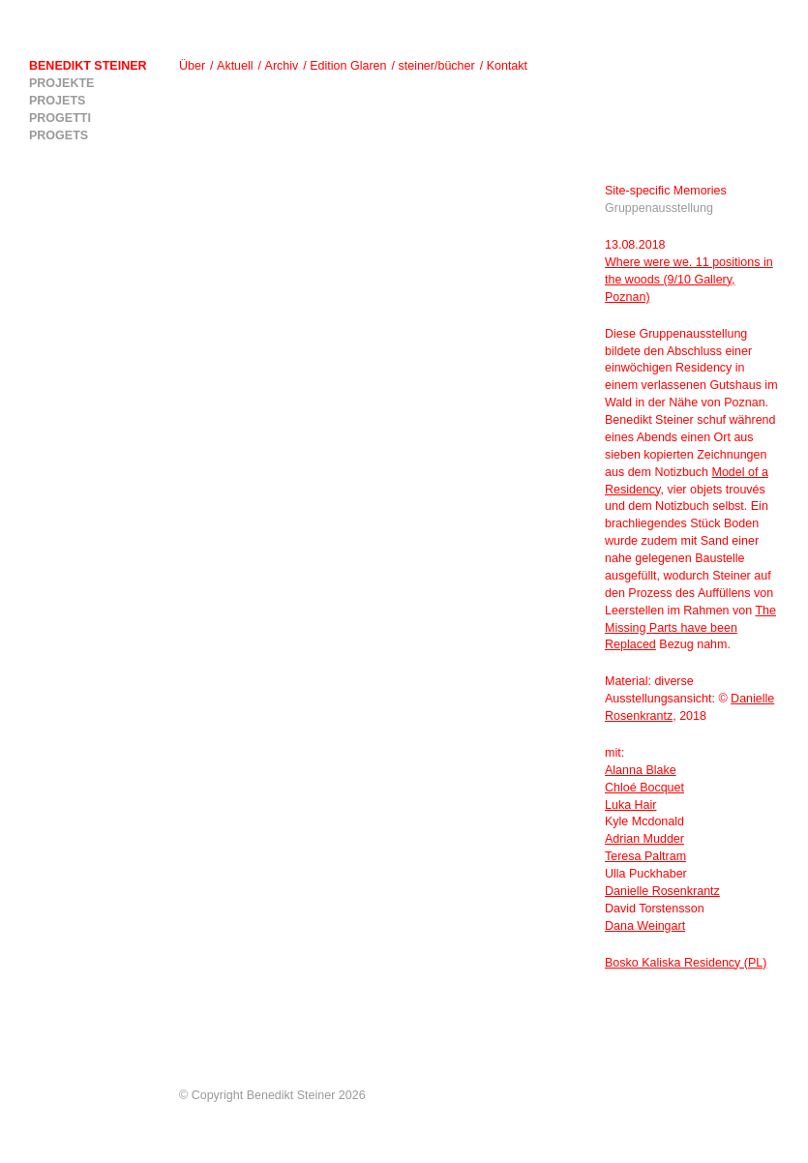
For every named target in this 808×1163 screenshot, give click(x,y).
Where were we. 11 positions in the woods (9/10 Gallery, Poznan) (689, 279)
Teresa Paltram (645, 856)
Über (192, 66)
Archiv (282, 66)
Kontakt (507, 66)
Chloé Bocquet (644, 787)
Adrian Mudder (644, 839)
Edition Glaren (348, 66)
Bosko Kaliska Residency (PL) (685, 962)
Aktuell (235, 66)
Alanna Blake (640, 770)
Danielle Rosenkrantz (662, 891)
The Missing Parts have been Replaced (690, 628)
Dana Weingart (645, 926)
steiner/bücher (436, 66)
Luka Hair (631, 805)
